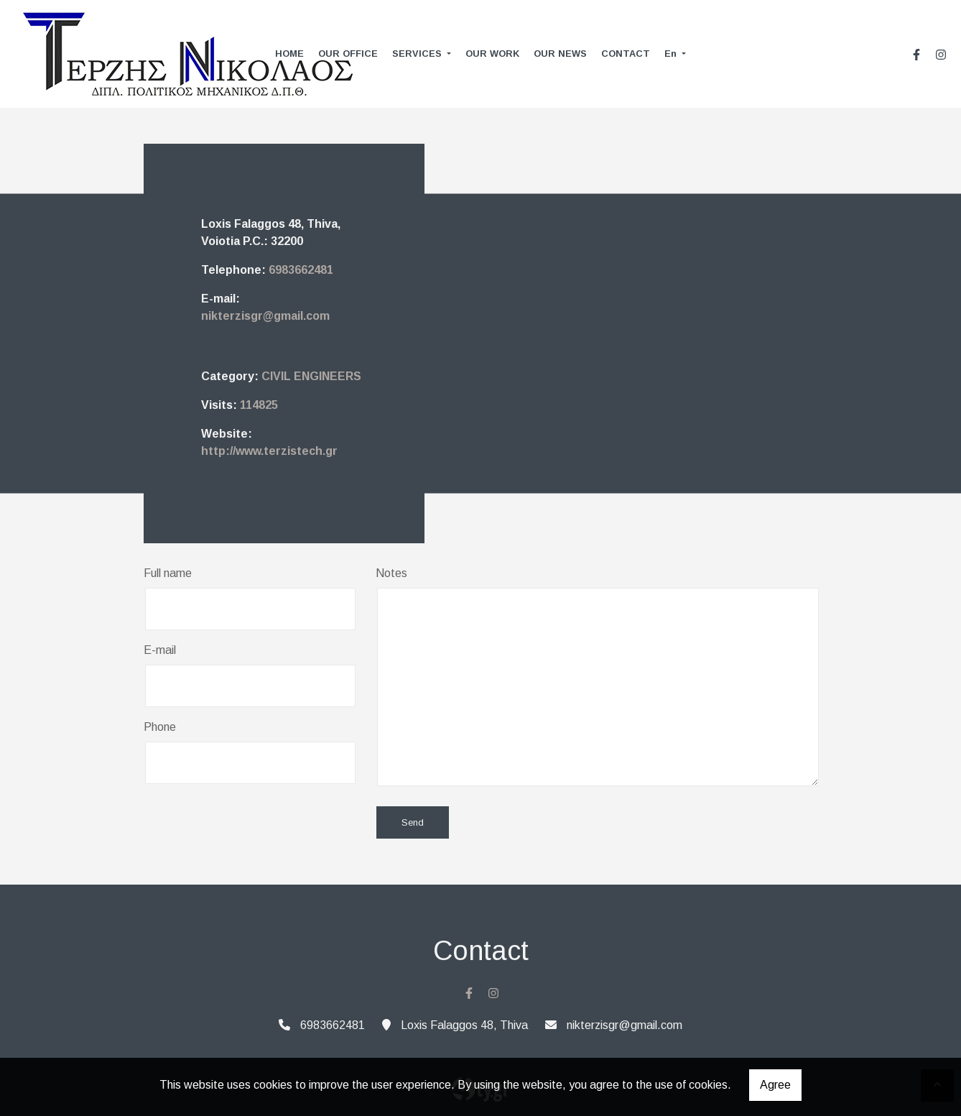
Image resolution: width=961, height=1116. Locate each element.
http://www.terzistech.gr (269, 451)
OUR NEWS (560, 53)
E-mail (160, 650)
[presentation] (253, 824)
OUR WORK (492, 53)
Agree (775, 1085)
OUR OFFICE (348, 53)
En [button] (671, 53)
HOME (289, 53)
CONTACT (625, 53)
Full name (168, 573)
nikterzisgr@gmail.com (265, 316)
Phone (160, 727)
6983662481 (301, 270)
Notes (391, 573)
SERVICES (418, 53)
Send (412, 822)
